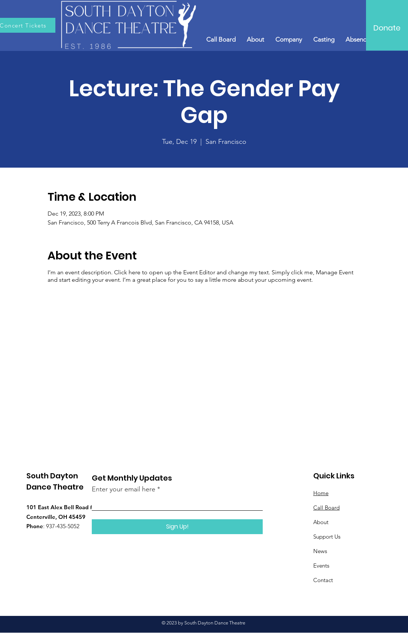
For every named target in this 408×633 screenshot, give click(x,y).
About (320, 522)
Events (321, 565)
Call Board (326, 507)
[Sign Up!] (177, 526)
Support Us (326, 536)
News (320, 551)
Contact (323, 580)
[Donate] (387, 27)
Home (320, 493)
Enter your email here (123, 489)
